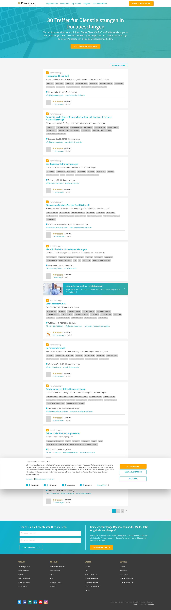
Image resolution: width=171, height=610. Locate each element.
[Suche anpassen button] (119, 65)
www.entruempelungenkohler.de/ (81, 411)
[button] (52, 3)
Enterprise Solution (24, 578)
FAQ (78, 570)
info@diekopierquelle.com (54, 183)
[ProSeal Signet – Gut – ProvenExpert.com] (145, 570)
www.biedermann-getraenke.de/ (81, 227)
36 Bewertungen (58, 420)
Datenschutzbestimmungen (45, 600)
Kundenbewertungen (84, 578)
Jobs (47, 578)
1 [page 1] (114, 511)
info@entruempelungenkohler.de (57, 411)
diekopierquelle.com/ (72, 183)
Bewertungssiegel (24, 566)
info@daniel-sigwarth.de (54, 142)
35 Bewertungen (58, 461)
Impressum (30, 600)
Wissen (79, 566)
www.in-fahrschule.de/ (71, 367)
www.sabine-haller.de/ (87, 452)
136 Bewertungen (58, 236)
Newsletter (111, 570)
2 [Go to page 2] (118, 511)
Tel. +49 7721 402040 (53, 452)
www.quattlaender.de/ (83, 493)
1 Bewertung (57, 277)
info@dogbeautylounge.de (54, 95)
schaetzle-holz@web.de (54, 268)
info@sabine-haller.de (70, 452)
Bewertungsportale (83, 574)
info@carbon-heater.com (73, 326)
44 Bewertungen (58, 376)
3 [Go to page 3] (122, 511)
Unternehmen (51, 570)
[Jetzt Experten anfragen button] (85, 46)
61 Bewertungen (58, 151)
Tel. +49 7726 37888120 (54, 326)
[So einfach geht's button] (101, 547)
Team (48, 574)
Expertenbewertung (114, 578)
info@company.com (67, 493)
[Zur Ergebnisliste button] (31, 547)
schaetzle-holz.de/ (70, 268)
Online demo (112, 574)
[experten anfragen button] (141, 3)
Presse (110, 566)
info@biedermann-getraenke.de (56, 227)
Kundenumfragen (23, 570)
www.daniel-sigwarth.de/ (73, 142)
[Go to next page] (126, 511)
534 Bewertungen (58, 335)
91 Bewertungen (58, 192)
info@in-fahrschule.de (53, 367)
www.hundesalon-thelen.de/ (75, 95)
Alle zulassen (133, 587)
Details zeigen (101, 606)
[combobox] (50, 533)
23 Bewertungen (58, 502)
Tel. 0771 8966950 (52, 493)
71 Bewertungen (58, 104)
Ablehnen (133, 599)
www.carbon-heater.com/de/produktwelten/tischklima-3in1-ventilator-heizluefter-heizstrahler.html (97, 326)
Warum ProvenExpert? (53, 566)
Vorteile (20, 574)
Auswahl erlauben (133, 592)
